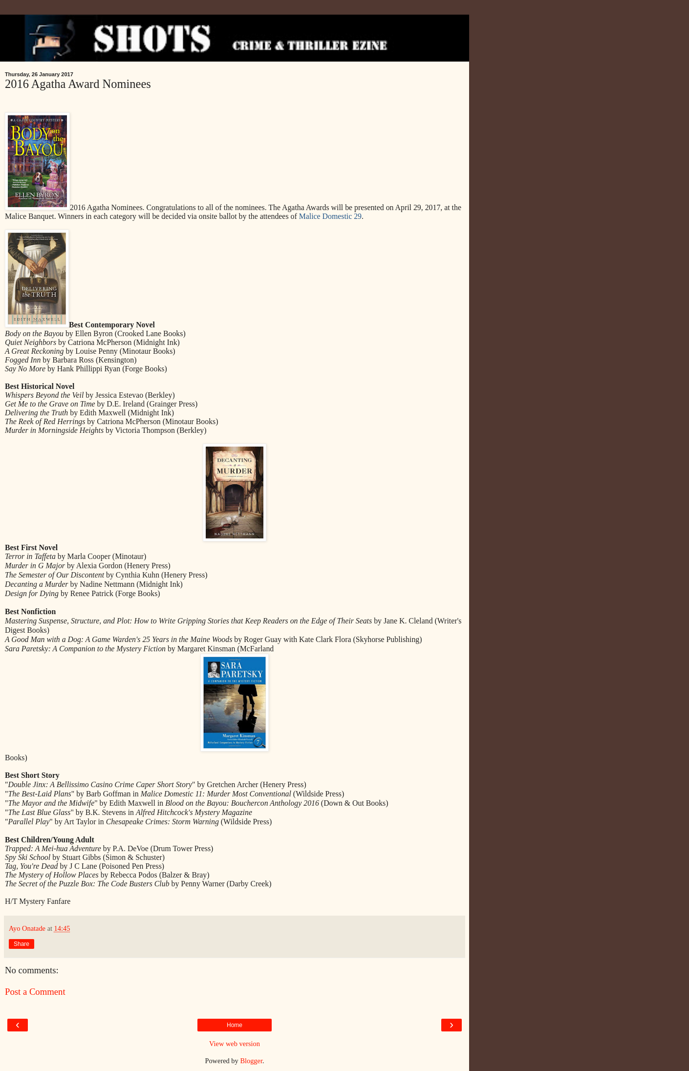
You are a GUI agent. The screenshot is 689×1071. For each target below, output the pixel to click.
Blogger (251, 1061)
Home (234, 1025)
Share (21, 944)
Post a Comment (35, 991)
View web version (234, 1044)
